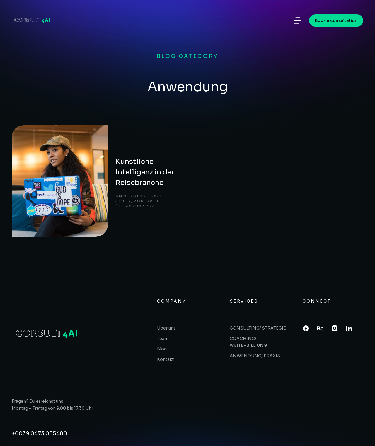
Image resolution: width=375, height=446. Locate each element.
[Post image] (41, 154)
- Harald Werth (285, 432)
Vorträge (163, 166)
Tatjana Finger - (247, 432)
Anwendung (98, 166)
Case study (132, 166)
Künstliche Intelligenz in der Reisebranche (126, 147)
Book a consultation (336, 22)
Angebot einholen (37, 407)
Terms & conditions (339, 432)
